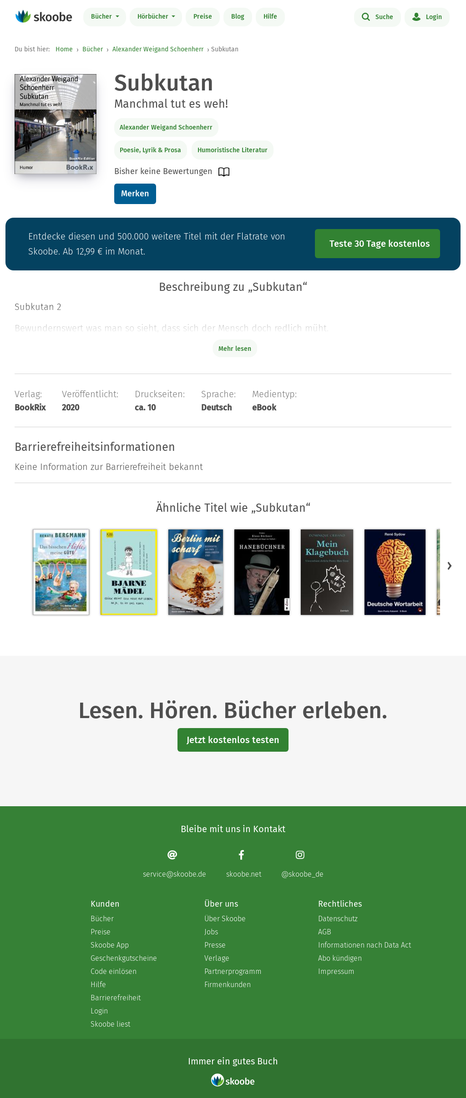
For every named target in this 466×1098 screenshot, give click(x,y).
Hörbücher (153, 16)
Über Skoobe (225, 918)
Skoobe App (110, 945)
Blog (237, 16)
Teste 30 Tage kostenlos (379, 243)
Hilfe (270, 16)
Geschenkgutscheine (124, 958)
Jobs (211, 932)
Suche (377, 16)
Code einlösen (114, 971)
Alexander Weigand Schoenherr (157, 49)
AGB (324, 932)
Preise (202, 16)
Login (427, 16)
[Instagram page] (302, 864)
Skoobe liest (110, 1024)
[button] (450, 565)
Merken (135, 194)
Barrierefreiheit (116, 997)
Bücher (102, 16)
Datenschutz (338, 918)
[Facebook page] (243, 864)
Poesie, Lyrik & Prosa (150, 150)
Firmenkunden (227, 984)
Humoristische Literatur (233, 150)
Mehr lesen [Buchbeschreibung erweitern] (234, 349)
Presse (215, 945)
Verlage (216, 958)
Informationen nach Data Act (364, 945)
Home (64, 49)
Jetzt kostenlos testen (233, 739)
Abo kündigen (340, 958)
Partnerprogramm (233, 971)
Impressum (336, 971)
